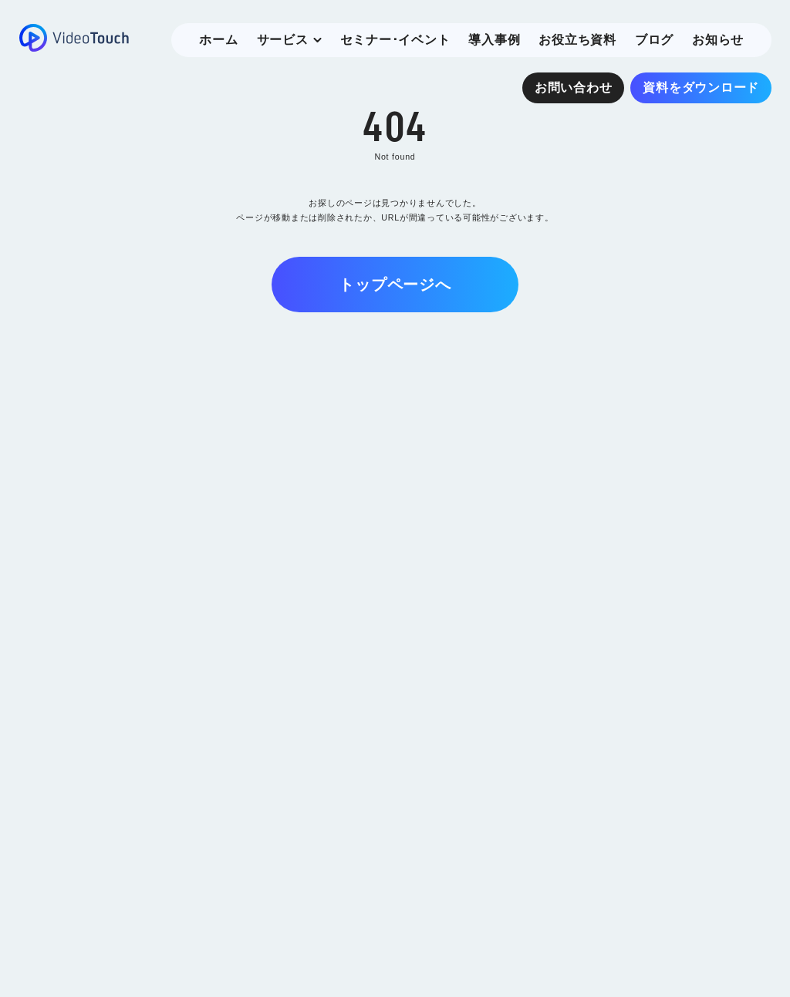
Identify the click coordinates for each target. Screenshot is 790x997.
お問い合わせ (574, 87)
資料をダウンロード (701, 87)
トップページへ (395, 284)
